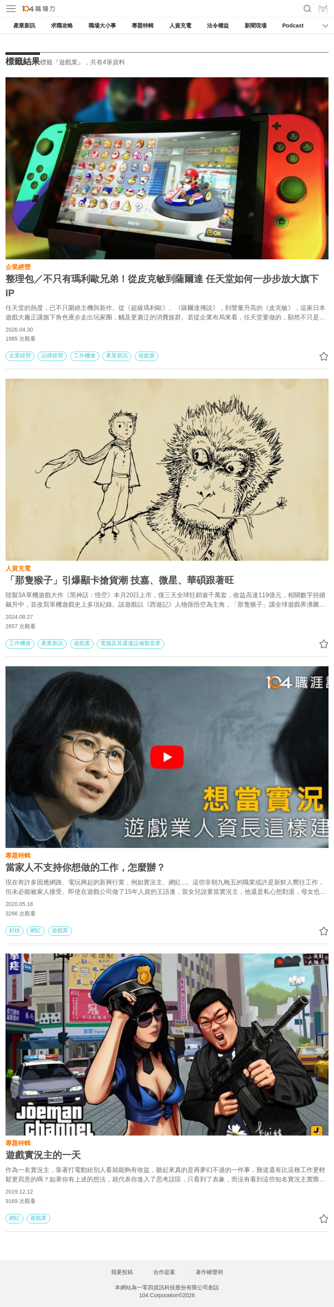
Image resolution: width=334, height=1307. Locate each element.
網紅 (35, 930)
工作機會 (85, 355)
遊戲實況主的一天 (44, 1155)
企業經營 (18, 266)
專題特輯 (143, 25)
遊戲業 (146, 355)
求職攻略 (62, 25)
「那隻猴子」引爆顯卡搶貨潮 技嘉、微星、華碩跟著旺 (119, 580)
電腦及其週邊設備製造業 (130, 643)
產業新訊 (24, 25)
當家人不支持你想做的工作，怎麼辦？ (85, 867)
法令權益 (218, 25)
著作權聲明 (209, 1272)
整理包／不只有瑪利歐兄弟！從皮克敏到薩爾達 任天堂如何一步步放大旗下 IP (162, 285)
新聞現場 (256, 25)
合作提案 (164, 1272)
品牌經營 (52, 355)
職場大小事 (102, 25)
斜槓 (14, 930)
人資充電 (180, 25)
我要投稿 (122, 1272)
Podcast (292, 25)
